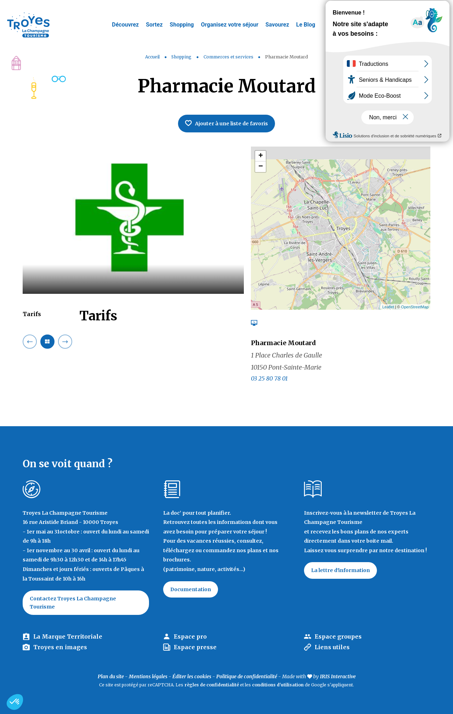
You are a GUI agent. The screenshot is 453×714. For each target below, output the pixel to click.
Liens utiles (332, 647)
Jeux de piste (394, 8)
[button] (14, 701)
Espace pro (190, 636)
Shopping (182, 24)
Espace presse (195, 647)
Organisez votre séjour (229, 24)
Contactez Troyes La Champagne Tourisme (73, 602)
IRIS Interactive (338, 676)
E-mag (437, 8)
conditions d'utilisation (278, 684)
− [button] (260, 166)
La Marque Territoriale (67, 636)
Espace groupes (338, 636)
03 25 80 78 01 (269, 378)
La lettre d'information (340, 570)
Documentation (190, 589)
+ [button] (260, 156)
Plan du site (111, 676)
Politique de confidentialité (246, 676)
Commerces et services (228, 56)
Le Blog (305, 24)
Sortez (154, 24)
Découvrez (125, 24)
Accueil (152, 56)
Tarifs (32, 314)
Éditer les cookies (191, 676)
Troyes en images (60, 647)
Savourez (277, 24)
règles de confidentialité (211, 684)
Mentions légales (148, 676)
